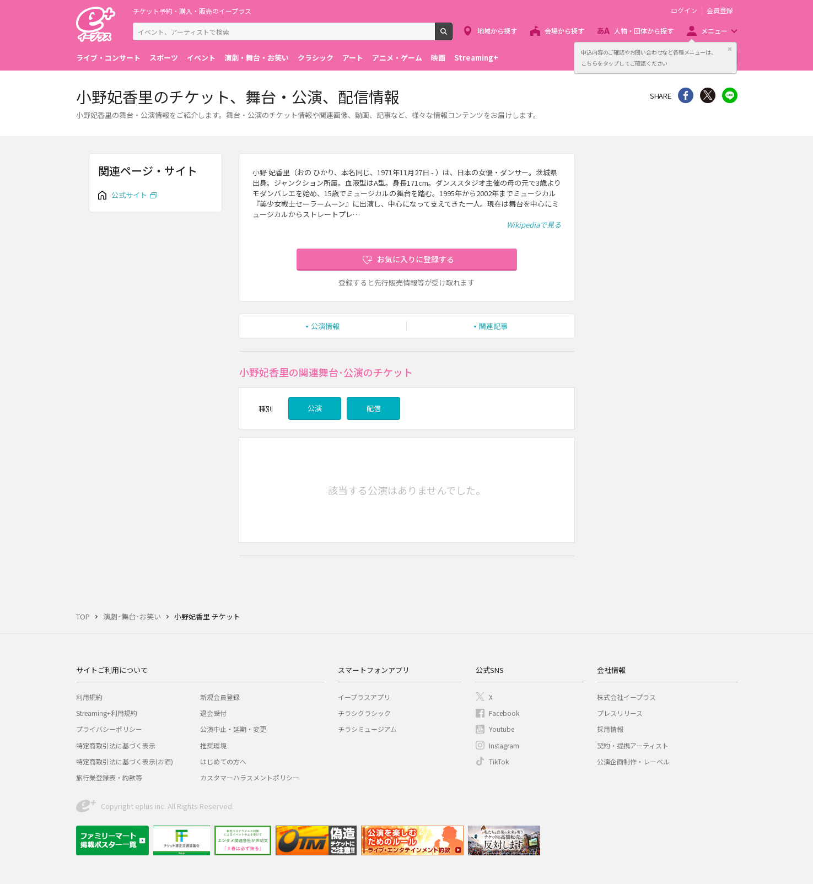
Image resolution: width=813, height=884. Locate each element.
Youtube (501, 729)
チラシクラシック (364, 713)
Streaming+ (476, 57)
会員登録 (720, 10)
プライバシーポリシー (109, 729)
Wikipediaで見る (534, 224)
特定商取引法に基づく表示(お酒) (124, 761)
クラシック (315, 57)
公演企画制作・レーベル (633, 761)
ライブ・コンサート (108, 57)
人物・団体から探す (644, 30)
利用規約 (89, 697)
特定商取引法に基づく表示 (115, 745)
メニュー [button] (714, 30)
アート (352, 57)
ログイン (684, 10)
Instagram (504, 745)
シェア (685, 95)
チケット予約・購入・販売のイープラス (192, 10)
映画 (438, 57)
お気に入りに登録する (415, 259)
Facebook (504, 713)
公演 (315, 408)
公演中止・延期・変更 (233, 729)
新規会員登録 (220, 697)
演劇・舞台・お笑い (256, 57)
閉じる (729, 49)
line (729, 95)
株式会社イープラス (626, 697)
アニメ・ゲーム (397, 57)
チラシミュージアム (367, 729)
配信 (374, 408)
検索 (452, 35)
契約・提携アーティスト (633, 745)
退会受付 (213, 713)
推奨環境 (213, 745)
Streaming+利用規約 (106, 713)
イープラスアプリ (364, 697)
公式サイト (129, 195)
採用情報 (610, 729)
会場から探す (564, 30)
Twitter (707, 95)
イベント (201, 57)
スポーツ (163, 57)
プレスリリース (620, 713)
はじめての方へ (223, 761)
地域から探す (497, 30)
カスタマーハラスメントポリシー (249, 777)
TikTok (499, 761)
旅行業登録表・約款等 (109, 777)
